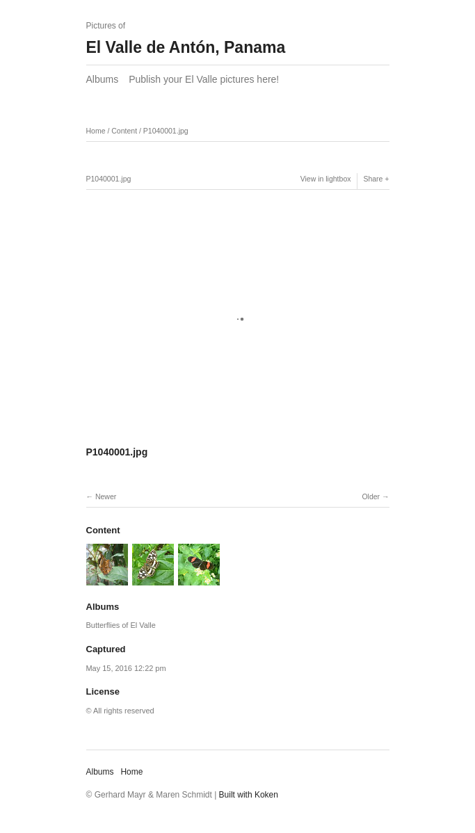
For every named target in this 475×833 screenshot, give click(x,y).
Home (96, 131)
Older (371, 496)
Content (124, 131)
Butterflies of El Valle (121, 625)
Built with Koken (248, 795)
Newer (105, 496)
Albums (102, 79)
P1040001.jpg (165, 131)
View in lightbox (325, 179)
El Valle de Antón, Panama (186, 47)
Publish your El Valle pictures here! (204, 79)
